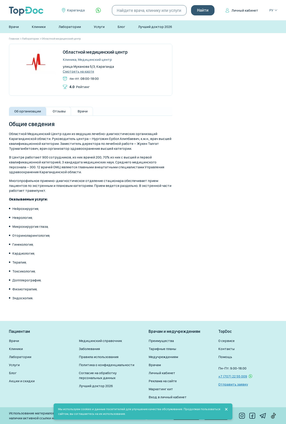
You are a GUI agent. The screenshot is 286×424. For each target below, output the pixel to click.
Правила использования (98, 357)
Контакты (226, 349)
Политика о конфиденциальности (106, 365)
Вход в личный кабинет (168, 397)
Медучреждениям (163, 357)
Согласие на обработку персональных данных (98, 375)
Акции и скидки (22, 381)
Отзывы (59, 111)
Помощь (225, 357)
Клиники (39, 27)
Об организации (27, 111)
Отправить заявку (233, 384)
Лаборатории (70, 27)
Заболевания (89, 349)
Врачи (14, 27)
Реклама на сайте (163, 381)
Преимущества (161, 341)
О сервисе (226, 341)
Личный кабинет (244, 10)
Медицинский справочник (100, 341)
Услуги (99, 27)
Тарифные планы (162, 349)
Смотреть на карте (78, 72)
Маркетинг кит (161, 389)
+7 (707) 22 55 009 (232, 376)
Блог (121, 27)
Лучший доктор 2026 (155, 27)
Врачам (155, 365)
